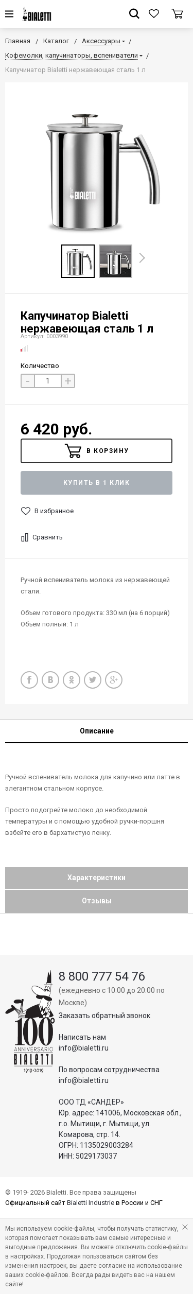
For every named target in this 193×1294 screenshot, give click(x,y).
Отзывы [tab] (97, 901)
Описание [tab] (97, 731)
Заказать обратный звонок (104, 1015)
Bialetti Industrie (90, 1202)
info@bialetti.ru (84, 1048)
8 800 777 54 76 (102, 976)
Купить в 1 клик (96, 482)
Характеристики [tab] (96, 877)
